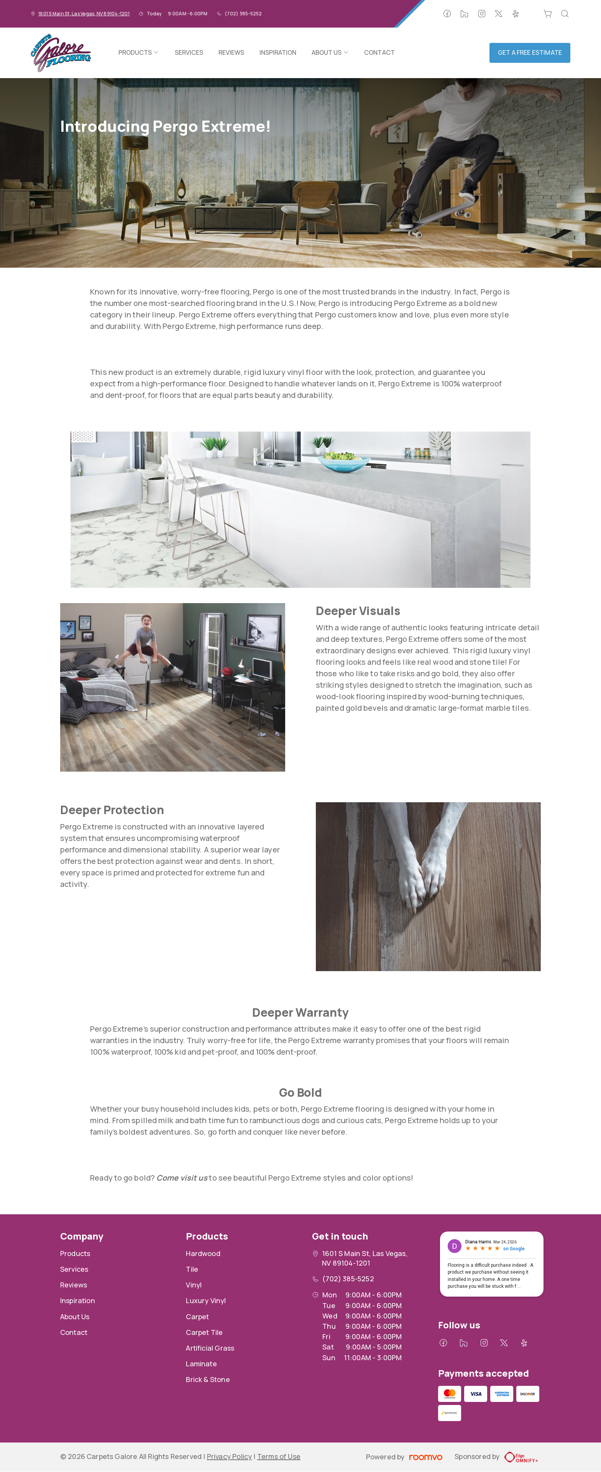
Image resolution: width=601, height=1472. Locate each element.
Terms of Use (278, 1456)
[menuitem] (138, 53)
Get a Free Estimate (530, 52)
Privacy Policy (229, 1456)
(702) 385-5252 (243, 13)
